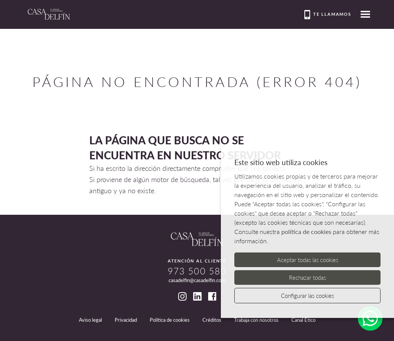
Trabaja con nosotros (256, 320)
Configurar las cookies (307, 295)
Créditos (211, 320)
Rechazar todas (307, 277)
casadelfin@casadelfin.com (197, 280)
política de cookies (306, 231)
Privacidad (126, 320)
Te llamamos (327, 14)
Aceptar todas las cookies (307, 259)
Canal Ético (303, 320)
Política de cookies (170, 320)
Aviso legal (90, 320)
